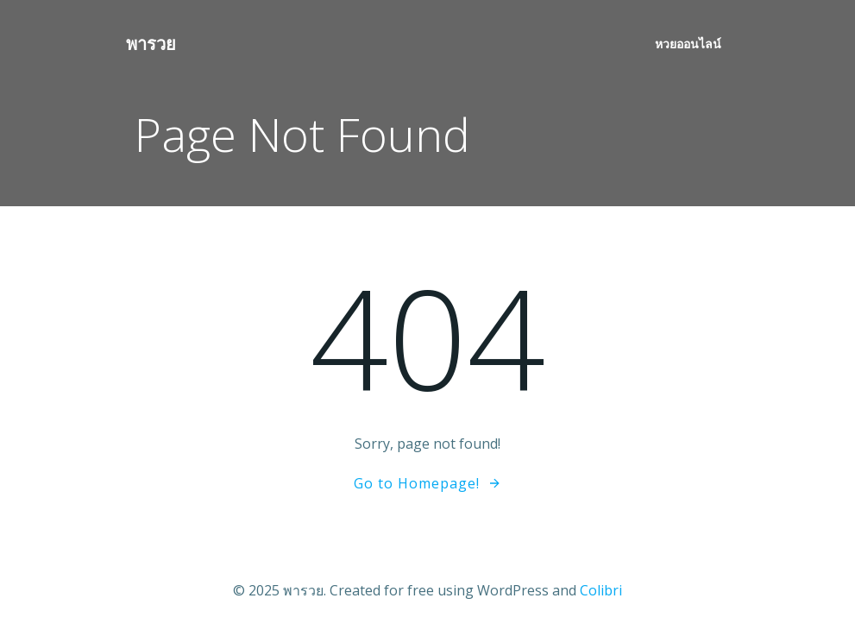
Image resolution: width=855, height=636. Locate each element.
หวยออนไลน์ (688, 43)
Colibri (601, 590)
